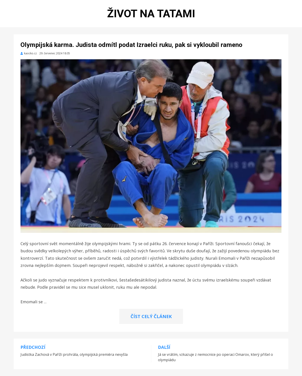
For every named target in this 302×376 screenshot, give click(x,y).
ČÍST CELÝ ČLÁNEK (151, 316)
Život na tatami (151, 13)
